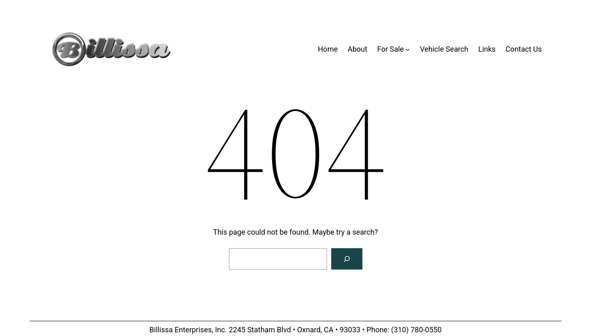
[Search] (346, 259)
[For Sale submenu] (407, 49)
